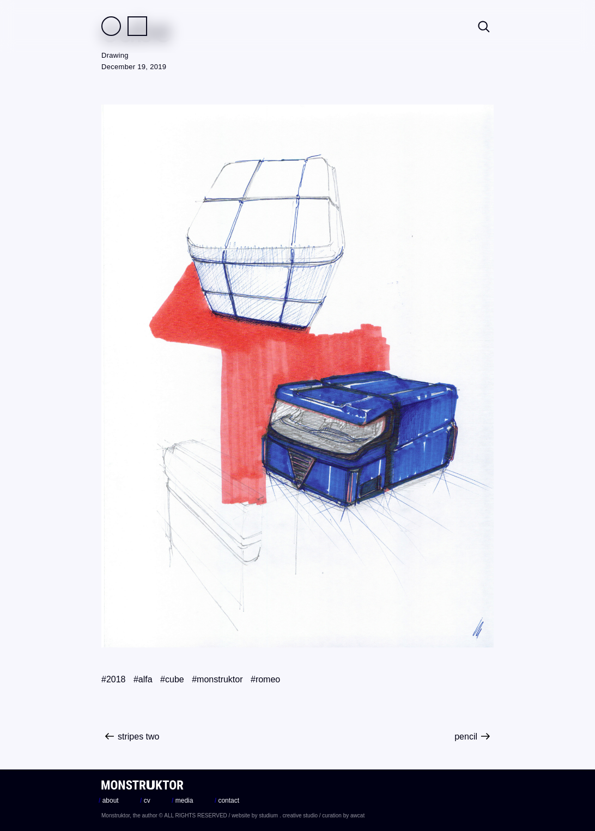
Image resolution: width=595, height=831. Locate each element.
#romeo (265, 679)
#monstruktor (217, 679)
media (182, 800)
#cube (172, 679)
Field (111, 26)
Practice (137, 26)
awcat (357, 815)
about (109, 800)
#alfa (143, 679)
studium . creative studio (288, 815)
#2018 (113, 679)
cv (145, 800)
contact (227, 800)
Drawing (115, 55)
